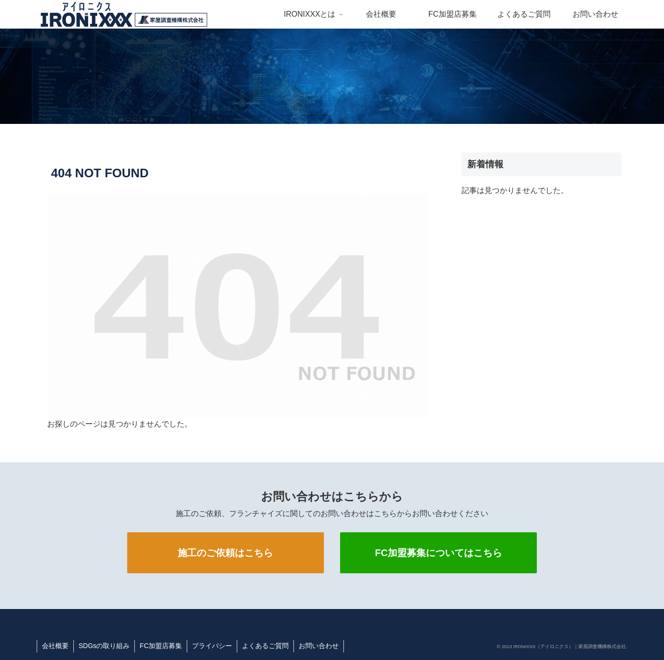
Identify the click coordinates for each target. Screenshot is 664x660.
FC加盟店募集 (161, 646)
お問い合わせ (319, 646)
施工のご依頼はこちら (225, 553)
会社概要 (55, 646)
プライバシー (212, 646)
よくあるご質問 (265, 646)
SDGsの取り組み (104, 646)
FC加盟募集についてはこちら (438, 553)
